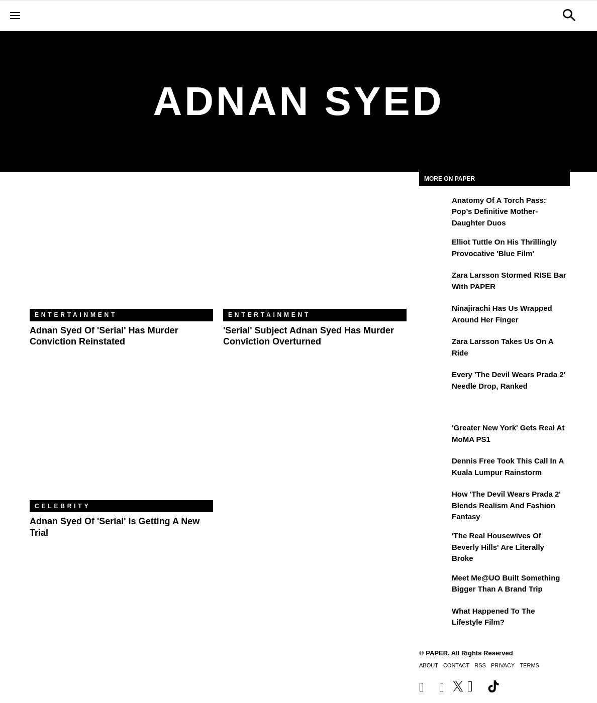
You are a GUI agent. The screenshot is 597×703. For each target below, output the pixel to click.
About (428, 665)
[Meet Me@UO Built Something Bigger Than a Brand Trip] (434, 585)
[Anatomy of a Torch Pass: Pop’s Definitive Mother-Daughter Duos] (434, 207)
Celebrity (62, 506)
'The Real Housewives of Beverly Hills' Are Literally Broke (498, 546)
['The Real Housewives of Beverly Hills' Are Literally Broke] (434, 542)
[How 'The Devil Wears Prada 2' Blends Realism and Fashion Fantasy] (434, 501)
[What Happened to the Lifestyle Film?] (434, 618)
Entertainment (76, 314)
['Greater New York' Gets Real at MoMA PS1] (434, 434)
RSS (480, 665)
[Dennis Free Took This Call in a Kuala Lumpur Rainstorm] (434, 468)
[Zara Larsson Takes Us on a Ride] (434, 348)
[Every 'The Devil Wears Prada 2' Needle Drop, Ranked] (434, 381)
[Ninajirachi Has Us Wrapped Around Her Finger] (434, 315)
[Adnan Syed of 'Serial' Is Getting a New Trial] (121, 439)
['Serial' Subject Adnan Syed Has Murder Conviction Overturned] (315, 248)
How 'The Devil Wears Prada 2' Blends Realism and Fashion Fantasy (506, 505)
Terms (529, 665)
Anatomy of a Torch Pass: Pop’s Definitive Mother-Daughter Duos (499, 211)
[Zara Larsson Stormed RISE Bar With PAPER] (434, 282)
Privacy (503, 665)
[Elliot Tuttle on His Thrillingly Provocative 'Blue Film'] (434, 249)
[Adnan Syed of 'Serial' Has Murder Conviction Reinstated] (121, 248)
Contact (456, 665)
